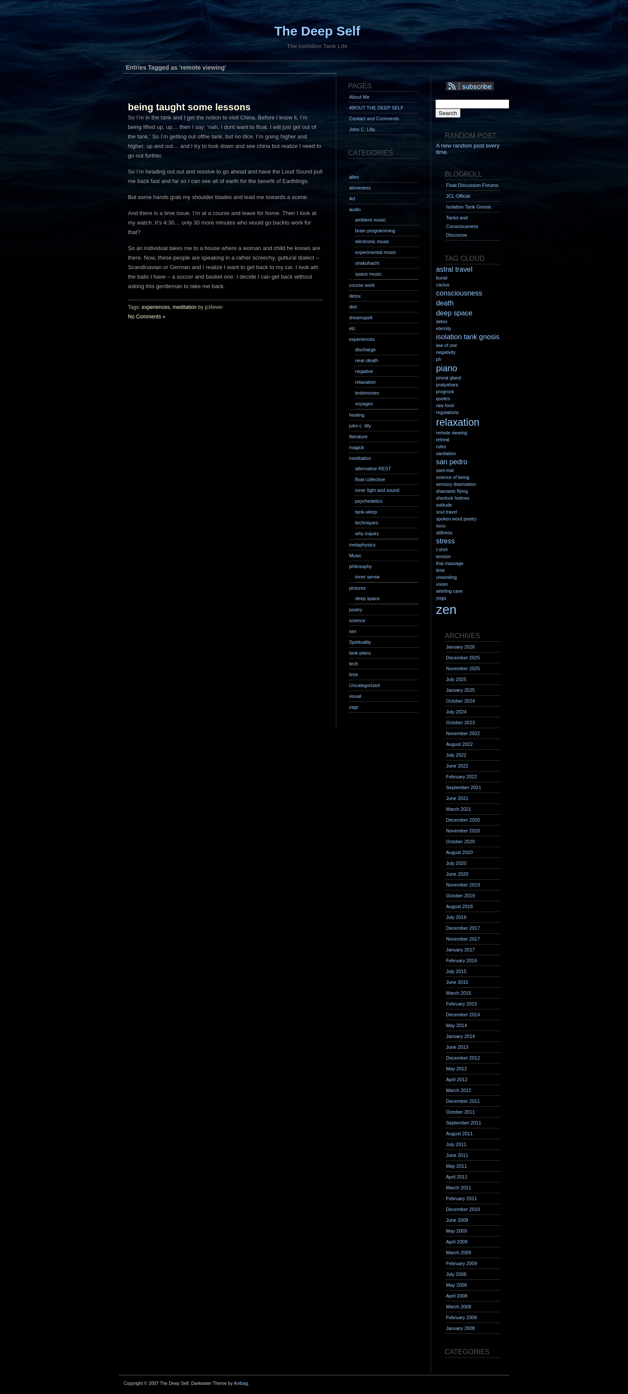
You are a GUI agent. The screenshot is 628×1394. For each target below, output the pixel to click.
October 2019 (460, 895)
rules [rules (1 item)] (441, 446)
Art (352, 198)
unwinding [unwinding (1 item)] (446, 577)
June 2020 (457, 874)
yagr (353, 707)
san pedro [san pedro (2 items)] (451, 462)
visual (355, 696)
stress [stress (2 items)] (445, 541)
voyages (364, 403)
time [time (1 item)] (440, 570)
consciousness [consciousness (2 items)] (459, 293)
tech (353, 663)
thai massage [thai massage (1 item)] (450, 563)
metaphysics (362, 544)
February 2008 (461, 1317)
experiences (156, 307)
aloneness (360, 187)
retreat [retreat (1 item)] (443, 439)
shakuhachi (367, 263)
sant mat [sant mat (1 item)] (445, 470)
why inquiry (367, 533)
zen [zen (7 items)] (446, 609)
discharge (365, 349)
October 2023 (460, 722)
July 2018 (456, 917)
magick (356, 447)
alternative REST (373, 468)
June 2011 (457, 1155)
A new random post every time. (468, 148)
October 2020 (460, 841)
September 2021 (463, 787)
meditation (184, 307)
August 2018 (459, 906)
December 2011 (463, 1101)
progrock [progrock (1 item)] (445, 391)
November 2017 (463, 938)
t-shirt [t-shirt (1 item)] (442, 549)
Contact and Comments (374, 118)
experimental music (375, 252)
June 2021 (457, 798)
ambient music (370, 219)
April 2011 (457, 1176)
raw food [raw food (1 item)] (445, 405)
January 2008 (460, 1328)
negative (364, 371)
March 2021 (458, 809)
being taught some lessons (189, 107)
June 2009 (457, 1220)
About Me (359, 97)
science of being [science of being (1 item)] (453, 477)
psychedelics (369, 501)
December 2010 (463, 1209)
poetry (356, 609)
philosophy (360, 566)
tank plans (360, 652)
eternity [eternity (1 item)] (443, 328)
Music (355, 555)
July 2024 (456, 711)
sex (353, 631)
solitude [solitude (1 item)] (444, 504)
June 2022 (457, 765)
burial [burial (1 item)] (442, 277)
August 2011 (459, 1133)
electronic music (372, 241)
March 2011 (458, 1187)
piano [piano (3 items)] (446, 368)
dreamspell (361, 317)
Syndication (481, 86)
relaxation (365, 382)
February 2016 (461, 960)
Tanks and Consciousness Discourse (462, 226)
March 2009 (458, 1252)
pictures (357, 588)
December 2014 (463, 1014)
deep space (367, 598)
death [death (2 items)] (445, 303)
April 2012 (457, 1079)
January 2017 (460, 949)
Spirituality (360, 642)
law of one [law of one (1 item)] (446, 345)
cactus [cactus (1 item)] (443, 284)
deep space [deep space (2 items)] (454, 313)
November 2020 (463, 830)
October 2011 (460, 1112)
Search (448, 113)
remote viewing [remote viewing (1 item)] (451, 432)
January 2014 (460, 1036)
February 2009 (461, 1263)
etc (352, 328)
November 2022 (463, 733)
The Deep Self (317, 31)
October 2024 (460, 700)
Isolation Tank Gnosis (468, 206)
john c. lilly (360, 425)
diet (353, 306)
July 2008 (456, 1274)
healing (356, 415)
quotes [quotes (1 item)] (443, 398)
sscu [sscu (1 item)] (441, 525)
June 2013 (457, 1047)
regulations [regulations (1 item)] (447, 412)
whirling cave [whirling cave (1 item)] (449, 591)
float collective (370, 479)
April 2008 (457, 1295)
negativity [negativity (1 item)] (446, 352)
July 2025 (456, 679)
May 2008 (456, 1285)
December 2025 (463, 657)
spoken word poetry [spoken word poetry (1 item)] (456, 518)
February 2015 (461, 1003)
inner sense (367, 576)
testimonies (367, 392)
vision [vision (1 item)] (442, 584)
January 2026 (460, 646)
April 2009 (457, 1241)
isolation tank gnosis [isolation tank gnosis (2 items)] (467, 336)
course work (362, 285)
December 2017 (463, 928)
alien (354, 177)
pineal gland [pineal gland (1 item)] (448, 377)
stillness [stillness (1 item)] (444, 532)
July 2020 (456, 863)
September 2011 (463, 1122)
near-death (366, 360)
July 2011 (456, 1144)
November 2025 (463, 668)
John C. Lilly (362, 129)
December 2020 (463, 819)
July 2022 (456, 755)
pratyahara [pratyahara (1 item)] (447, 384)
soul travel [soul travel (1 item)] (446, 511)
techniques (366, 522)
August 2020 (459, 852)
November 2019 (463, 884)
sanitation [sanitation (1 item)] (446, 453)
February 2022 (461, 776)
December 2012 (463, 1057)
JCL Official (458, 196)
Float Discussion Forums (472, 185)
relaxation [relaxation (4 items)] (458, 422)
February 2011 (461, 1198)
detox (355, 296)
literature (358, 436)
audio (355, 209)
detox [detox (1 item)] (442, 321)
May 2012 (456, 1068)
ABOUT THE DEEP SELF (376, 107)
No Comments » (147, 317)
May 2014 (456, 1025)
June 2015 (457, 982)
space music (368, 273)
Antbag (241, 1383)
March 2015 (458, 993)
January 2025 (460, 690)
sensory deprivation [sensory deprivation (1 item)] (456, 484)
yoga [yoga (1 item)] (441, 598)
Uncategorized (364, 685)
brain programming (375, 230)
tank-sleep (366, 511)
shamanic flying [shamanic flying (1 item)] (452, 491)
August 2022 (459, 744)
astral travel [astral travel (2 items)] (454, 269)
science (357, 620)
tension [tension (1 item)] (443, 556)
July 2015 (456, 971)
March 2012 (458, 1090)
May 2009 (456, 1230)
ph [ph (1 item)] (438, 359)
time (353, 674)
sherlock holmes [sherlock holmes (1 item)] (453, 498)
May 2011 (456, 1166)
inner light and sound (377, 490)
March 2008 (458, 1306)
